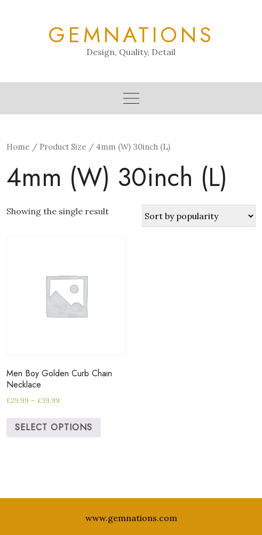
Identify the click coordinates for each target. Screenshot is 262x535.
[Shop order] (199, 216)
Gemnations (131, 34)
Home (18, 147)
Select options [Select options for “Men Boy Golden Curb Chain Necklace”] (53, 427)
